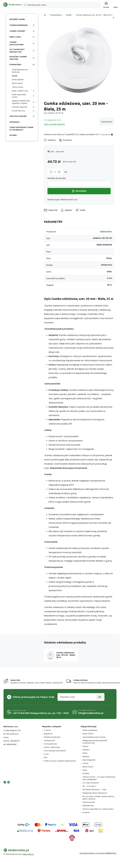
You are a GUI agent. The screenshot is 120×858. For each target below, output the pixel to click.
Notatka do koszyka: (56, 178)
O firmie (47, 730)
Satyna (85, 746)
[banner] (11, 4)
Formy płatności (50, 744)
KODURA (85, 773)
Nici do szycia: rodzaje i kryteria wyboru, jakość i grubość (98, 797)
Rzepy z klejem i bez (20, 91)
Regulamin (48, 734)
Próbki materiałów (89, 730)
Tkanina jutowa (88, 802)
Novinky (13, 135)
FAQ (45, 757)
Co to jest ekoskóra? (90, 783)
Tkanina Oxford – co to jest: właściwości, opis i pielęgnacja (99, 778)
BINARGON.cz (111, 853)
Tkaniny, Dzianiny (17, 31)
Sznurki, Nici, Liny (18, 111)
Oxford (85, 763)
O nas (46, 754)
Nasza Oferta (87, 734)
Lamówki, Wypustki (19, 107)
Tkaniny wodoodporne (16, 43)
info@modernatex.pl (90, 713)
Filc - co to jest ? (89, 786)
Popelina (85, 750)
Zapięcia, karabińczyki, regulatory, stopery (21, 102)
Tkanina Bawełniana (18, 25)
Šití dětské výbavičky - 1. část (94, 789)
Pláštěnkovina (88, 805)
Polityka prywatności (52, 737)
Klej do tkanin (17, 83)
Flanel (84, 753)
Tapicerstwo (106, 121)
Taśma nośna (17, 87)
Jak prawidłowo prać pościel (93, 737)
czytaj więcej (105, 134)
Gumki (68, 15)
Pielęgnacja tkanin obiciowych (94, 793)
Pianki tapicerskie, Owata (19, 95)
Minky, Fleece (15, 37)
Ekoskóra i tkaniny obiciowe (18, 58)
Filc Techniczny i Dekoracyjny (17, 50)
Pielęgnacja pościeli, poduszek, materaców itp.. (94, 741)
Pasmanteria (56, 15)
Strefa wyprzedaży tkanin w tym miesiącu (21, 128)
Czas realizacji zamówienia (55, 751)
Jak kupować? (49, 740)
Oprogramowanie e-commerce (92, 853)
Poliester (85, 756)
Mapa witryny (28, 854)
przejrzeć (86, 812)
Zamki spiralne (18, 79)
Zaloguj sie (99, 697)
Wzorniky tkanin (17, 19)
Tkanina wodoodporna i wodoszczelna (98, 809)
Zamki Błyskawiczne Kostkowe (20, 70)
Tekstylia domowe (17, 116)
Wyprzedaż (14, 122)
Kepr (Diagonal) (88, 760)
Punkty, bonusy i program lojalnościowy (60, 761)
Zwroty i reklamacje (52, 747)
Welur (84, 770)
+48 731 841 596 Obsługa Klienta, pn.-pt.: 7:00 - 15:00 (41, 713)
